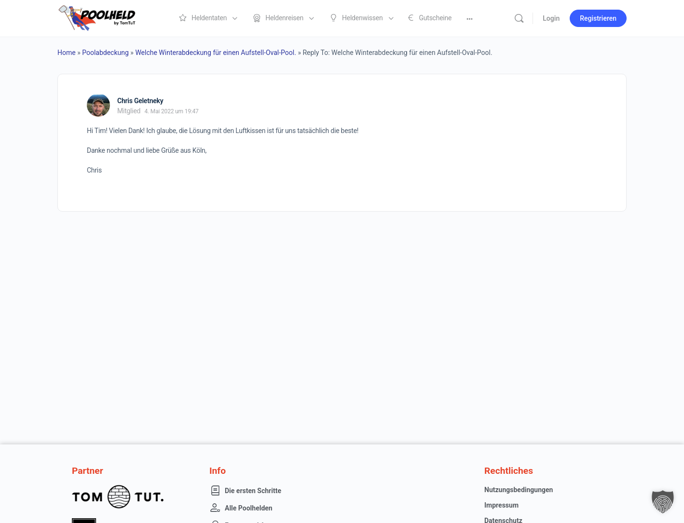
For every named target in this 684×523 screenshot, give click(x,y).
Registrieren (598, 18)
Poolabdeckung (105, 52)
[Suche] (519, 18)
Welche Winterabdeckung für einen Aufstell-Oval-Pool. (215, 52)
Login (551, 18)
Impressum (501, 505)
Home (66, 52)
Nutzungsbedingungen (518, 490)
